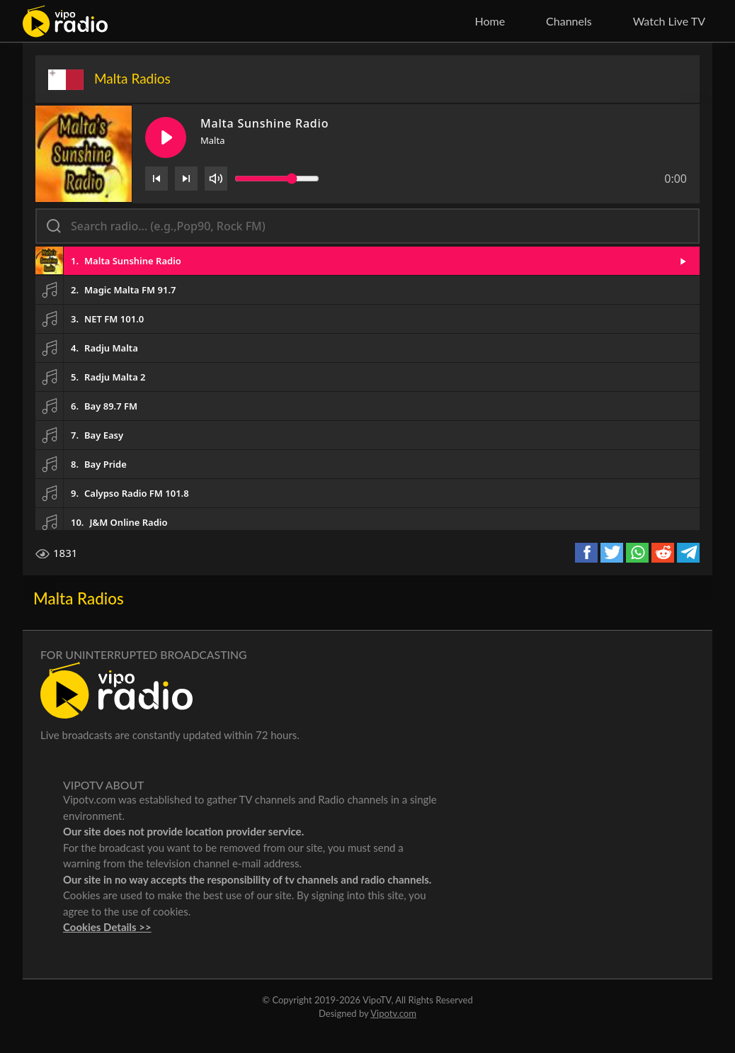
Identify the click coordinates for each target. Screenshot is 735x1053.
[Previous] (156, 179)
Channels (569, 21)
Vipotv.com (393, 1013)
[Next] (186, 179)
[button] (367, 261)
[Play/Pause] (165, 137)
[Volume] (216, 179)
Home (489, 21)
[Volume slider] (276, 178)
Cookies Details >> (107, 926)
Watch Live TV (669, 21)
